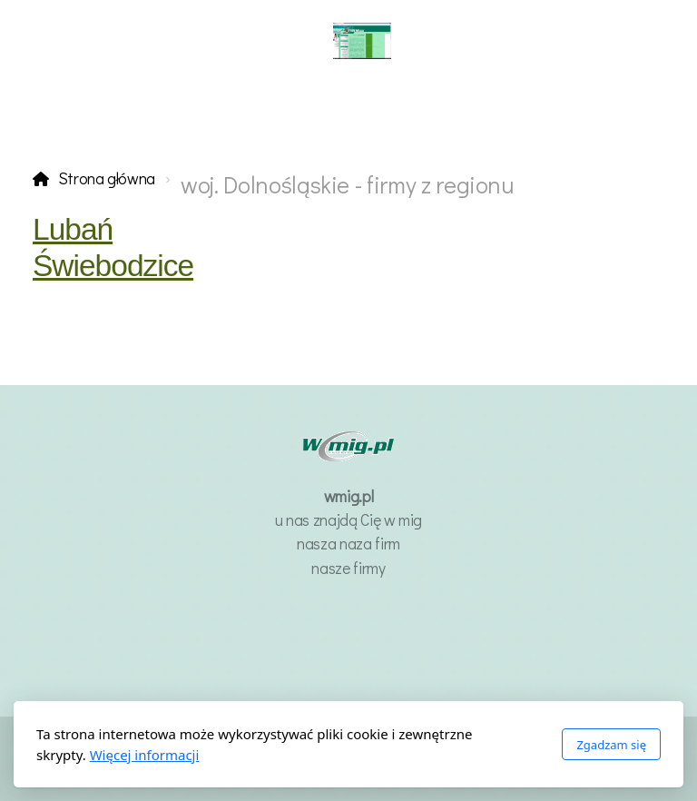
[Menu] (82, 41)
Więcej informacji (145, 755)
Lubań (73, 229)
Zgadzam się (611, 745)
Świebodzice (113, 265)
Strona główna (106, 178)
